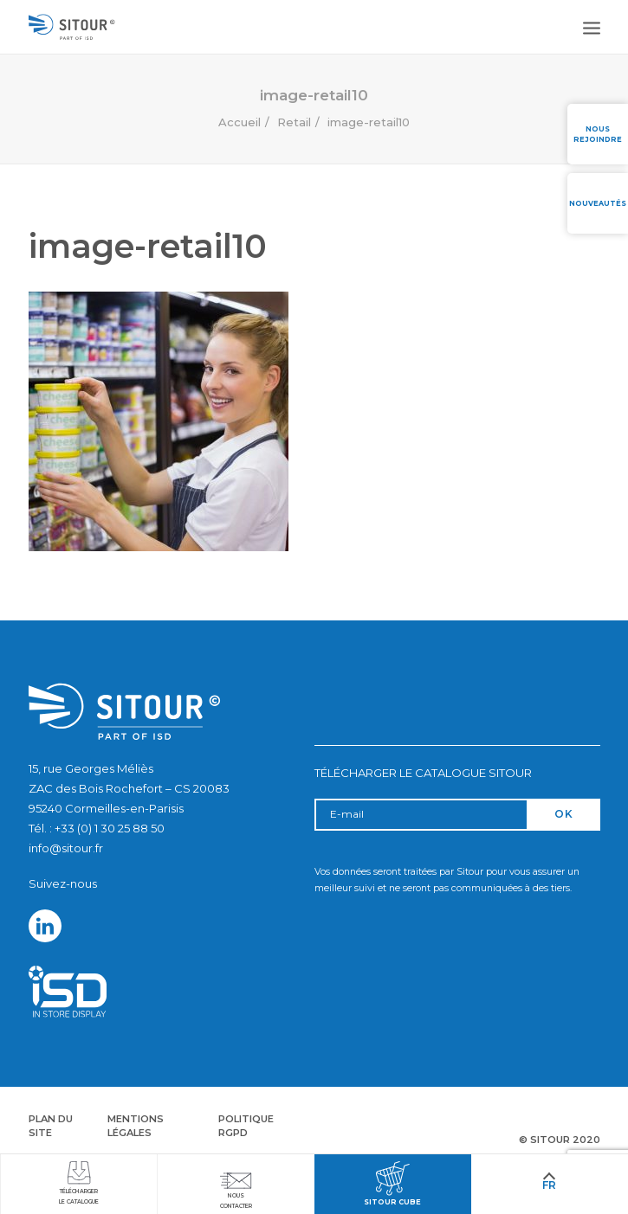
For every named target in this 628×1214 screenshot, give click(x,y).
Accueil (239, 122)
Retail (294, 122)
